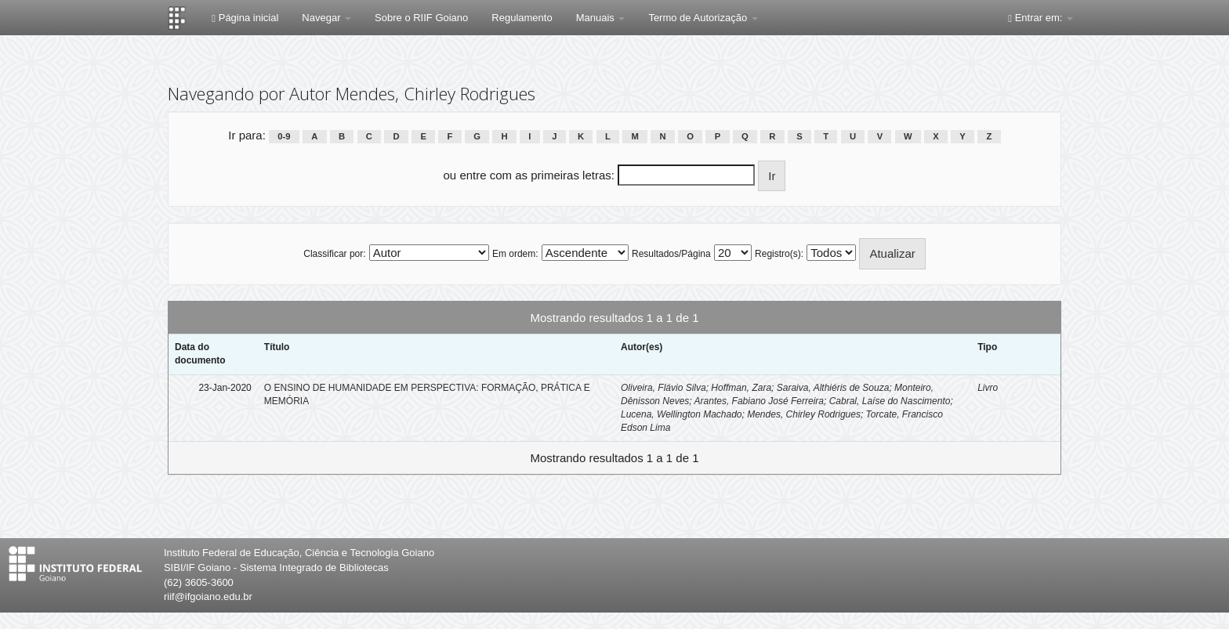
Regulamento (521, 17)
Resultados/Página (671, 253)
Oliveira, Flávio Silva (663, 387)
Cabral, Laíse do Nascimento (890, 401)
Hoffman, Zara (741, 387)
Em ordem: (515, 253)
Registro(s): (779, 253)
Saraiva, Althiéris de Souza (833, 387)
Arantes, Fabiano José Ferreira (759, 401)
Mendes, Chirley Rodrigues (804, 414)
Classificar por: (334, 253)
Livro (987, 387)
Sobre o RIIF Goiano (421, 17)
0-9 (283, 136)
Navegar (326, 17)
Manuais (600, 17)
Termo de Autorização (702, 17)
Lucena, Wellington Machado (681, 414)
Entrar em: (1040, 17)
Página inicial (245, 17)
